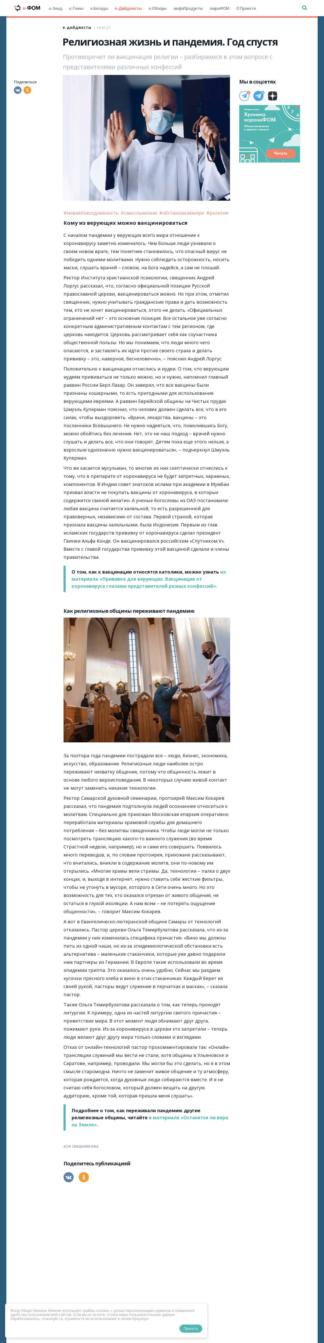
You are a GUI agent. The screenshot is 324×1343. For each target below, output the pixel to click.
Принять (191, 1328)
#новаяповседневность (92, 213)
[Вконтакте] (18, 90)
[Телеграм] (244, 96)
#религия (217, 213)
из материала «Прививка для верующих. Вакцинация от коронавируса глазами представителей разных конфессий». (149, 579)
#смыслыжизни (139, 213)
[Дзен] (273, 96)
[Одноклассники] (27, 90)
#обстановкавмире (182, 213)
